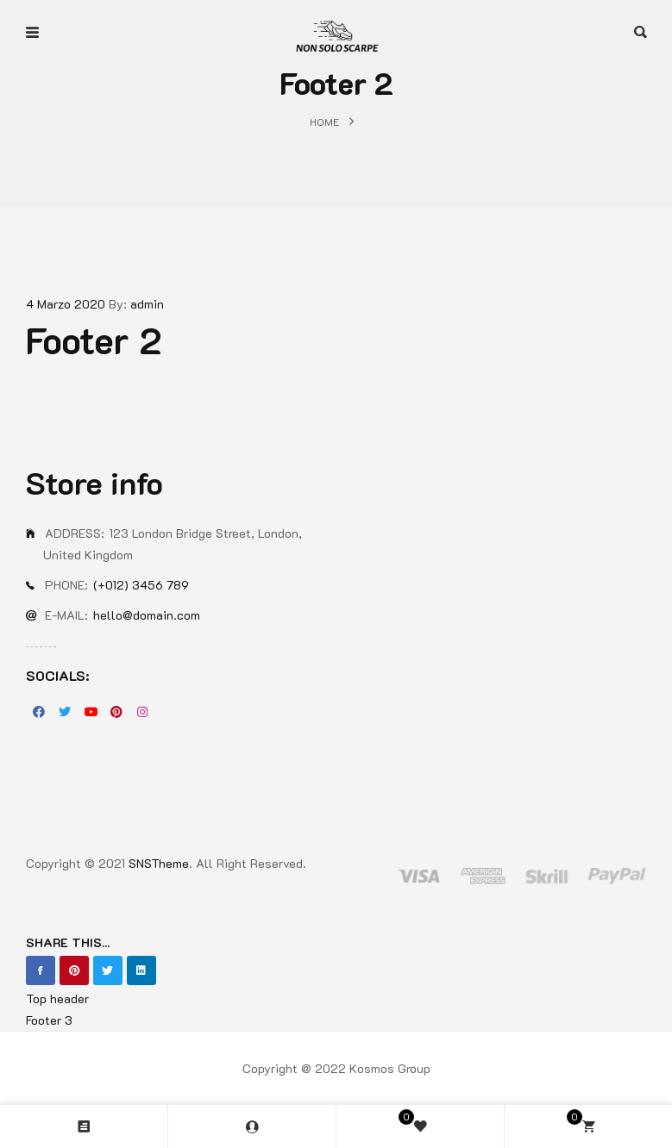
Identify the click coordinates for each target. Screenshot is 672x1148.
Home (325, 121)
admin (147, 304)
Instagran (142, 712)
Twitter (64, 712)
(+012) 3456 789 (141, 585)
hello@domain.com (146, 615)
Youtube (90, 712)
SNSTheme (159, 863)
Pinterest (116, 712)
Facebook (39, 712)
